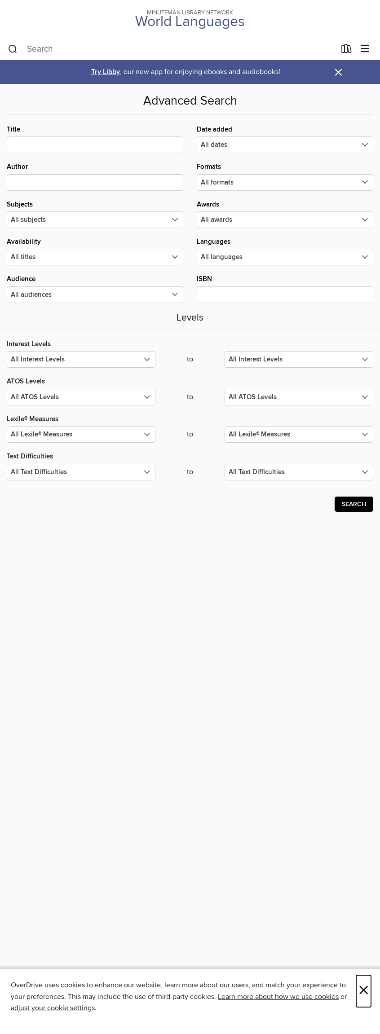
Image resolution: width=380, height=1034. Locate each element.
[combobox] (172, 49)
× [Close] (363, 991)
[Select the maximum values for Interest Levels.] (299, 359)
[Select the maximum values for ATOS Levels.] (299, 397)
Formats (285, 176)
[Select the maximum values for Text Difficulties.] (299, 472)
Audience (95, 289)
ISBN (285, 289)
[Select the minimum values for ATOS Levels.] (81, 397)
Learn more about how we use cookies (278, 996)
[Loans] (346, 51)
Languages (285, 251)
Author (95, 176)
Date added (285, 139)
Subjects (95, 214)
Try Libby (105, 72)
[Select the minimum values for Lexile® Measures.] (81, 434)
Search (354, 504)
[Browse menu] (365, 49)
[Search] (13, 49)
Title (95, 139)
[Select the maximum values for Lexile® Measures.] (299, 434)
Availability (95, 251)
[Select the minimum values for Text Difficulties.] (81, 472)
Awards (285, 214)
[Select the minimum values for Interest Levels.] (81, 359)
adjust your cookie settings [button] (53, 1007)
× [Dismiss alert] (338, 72)
